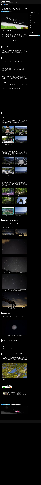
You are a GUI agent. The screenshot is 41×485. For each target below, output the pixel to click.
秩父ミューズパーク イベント (8, 369)
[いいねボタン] (2, 429)
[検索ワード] (34, 35)
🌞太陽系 (34, 14)
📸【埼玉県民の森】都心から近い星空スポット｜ (15, 423)
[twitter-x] (38, 1)
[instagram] (38, 2)
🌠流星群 (31, 17)
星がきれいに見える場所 (13, 435)
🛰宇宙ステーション (33, 20)
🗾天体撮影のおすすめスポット (5, 11)
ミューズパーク (19, 435)
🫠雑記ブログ (32, 30)
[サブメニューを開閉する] (38, 14)
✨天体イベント (32, 22)
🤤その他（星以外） (33, 32)
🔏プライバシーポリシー (20, 451)
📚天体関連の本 (32, 12)
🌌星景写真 (31, 15)
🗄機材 (34, 25)
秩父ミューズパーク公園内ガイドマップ (8, 413)
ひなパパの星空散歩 (5, 1)
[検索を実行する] (39, 35)
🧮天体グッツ (32, 27)
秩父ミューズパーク (6, 412)
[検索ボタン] (36, 2)
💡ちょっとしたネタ (33, 10)
